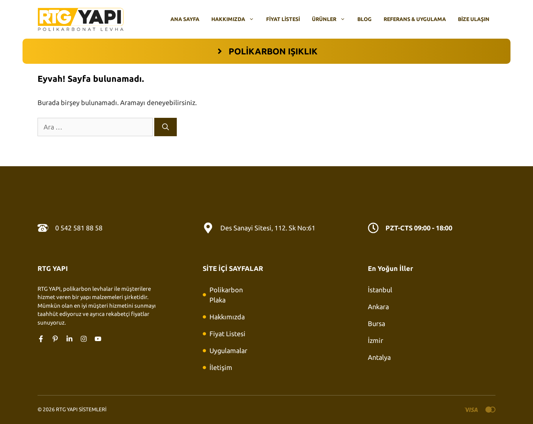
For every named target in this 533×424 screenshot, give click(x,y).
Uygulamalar (228, 350)
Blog (364, 19)
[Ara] (165, 127)
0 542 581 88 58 (78, 228)
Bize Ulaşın (473, 19)
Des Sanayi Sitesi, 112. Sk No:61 (267, 228)
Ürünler (331, 19)
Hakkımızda (235, 19)
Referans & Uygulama (415, 19)
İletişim (220, 367)
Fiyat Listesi (283, 19)
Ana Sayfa (184, 19)
